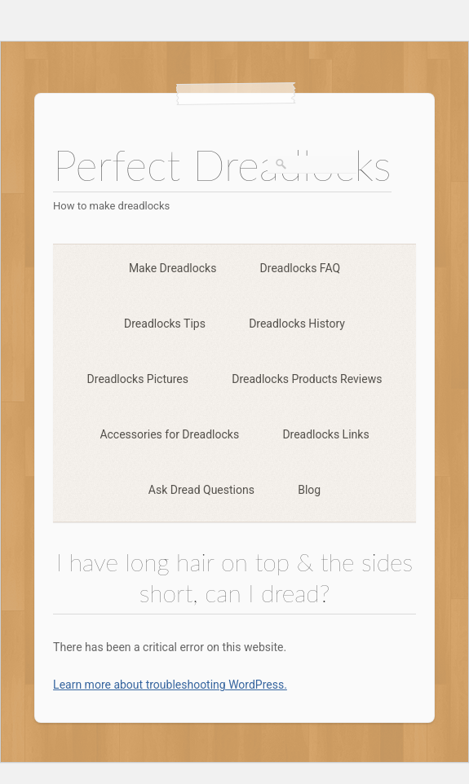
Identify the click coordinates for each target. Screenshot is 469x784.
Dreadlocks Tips (165, 323)
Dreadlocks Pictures (137, 378)
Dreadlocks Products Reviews (307, 378)
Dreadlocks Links (325, 434)
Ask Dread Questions (201, 489)
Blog (309, 489)
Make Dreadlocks (172, 268)
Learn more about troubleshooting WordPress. (170, 684)
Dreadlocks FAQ (300, 268)
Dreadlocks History (297, 323)
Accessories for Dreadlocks (169, 434)
